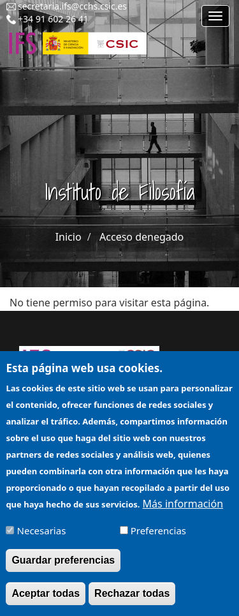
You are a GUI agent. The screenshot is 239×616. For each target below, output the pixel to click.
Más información (183, 511)
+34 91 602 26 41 (53, 19)
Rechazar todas (132, 601)
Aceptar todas (45, 601)
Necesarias (41, 538)
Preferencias (158, 538)
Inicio (68, 237)
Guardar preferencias (63, 567)
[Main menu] (215, 16)
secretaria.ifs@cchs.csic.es (72, 6)
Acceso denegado (141, 237)
